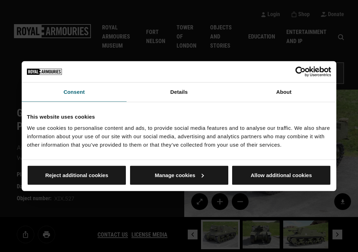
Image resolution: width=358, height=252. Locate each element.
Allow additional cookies (281, 175)
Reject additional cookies (76, 175)
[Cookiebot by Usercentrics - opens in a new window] (300, 71)
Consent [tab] (74, 92)
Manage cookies (179, 175)
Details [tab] (179, 92)
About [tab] (284, 92)
